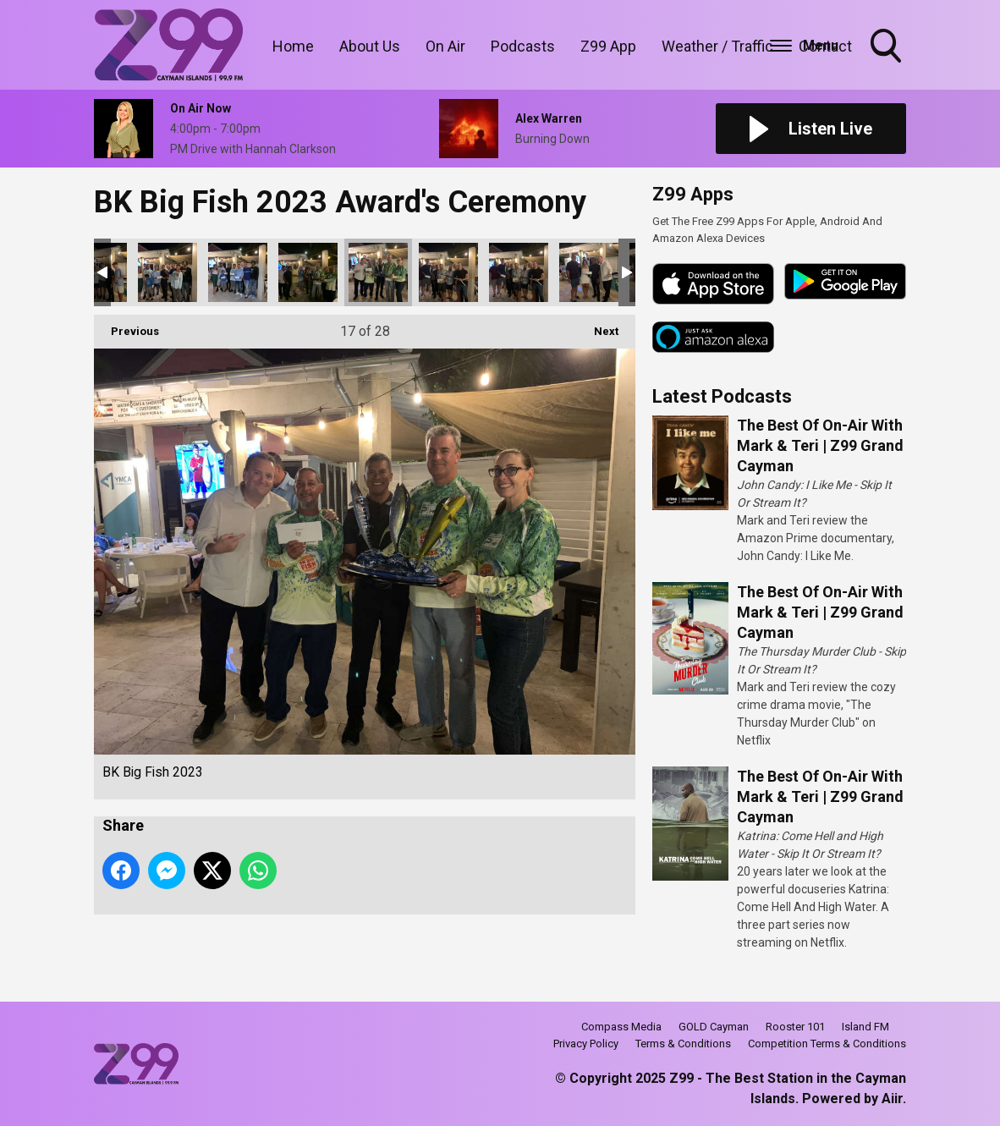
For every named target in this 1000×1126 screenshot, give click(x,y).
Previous (126, 326)
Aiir (892, 1098)
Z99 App (608, 46)
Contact (825, 46)
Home (293, 46)
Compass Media (621, 1026)
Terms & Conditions (683, 1043)
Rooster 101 (795, 1026)
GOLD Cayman (714, 1026)
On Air (445, 46)
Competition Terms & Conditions (827, 1043)
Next (597, 326)
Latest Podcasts (722, 396)
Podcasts (523, 46)
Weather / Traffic (717, 46)
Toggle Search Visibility (887, 47)
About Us (369, 46)
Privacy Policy (585, 1043)
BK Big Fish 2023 (167, 272)
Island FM (865, 1026)
